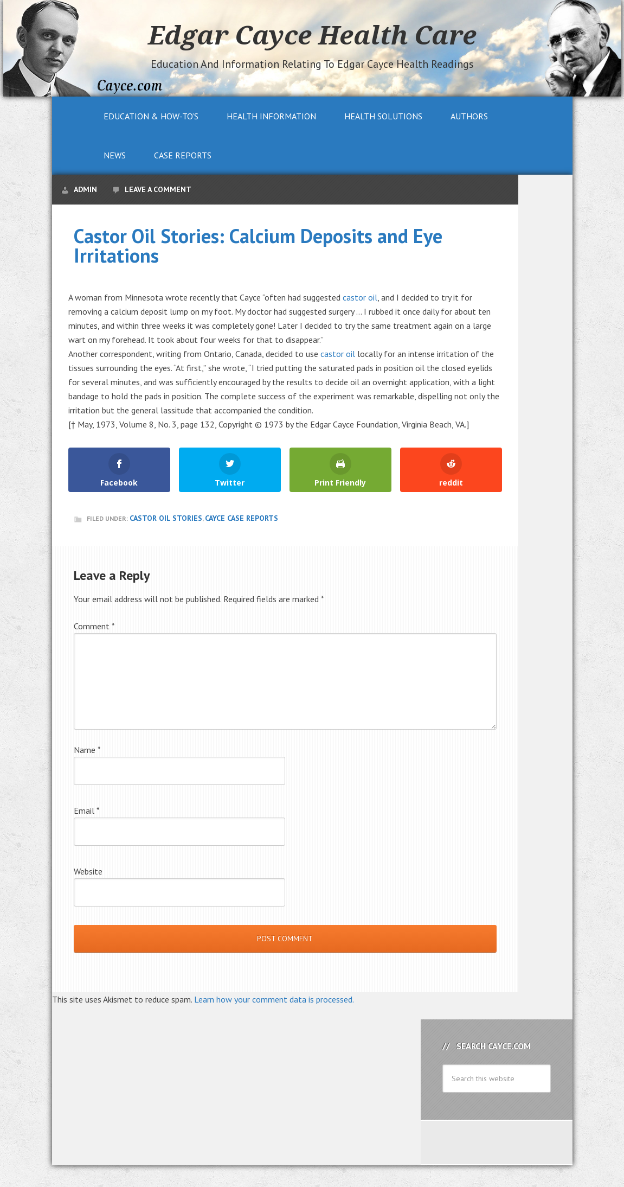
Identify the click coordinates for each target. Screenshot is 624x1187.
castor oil (360, 297)
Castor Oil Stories (166, 518)
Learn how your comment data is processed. (274, 999)
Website (88, 871)
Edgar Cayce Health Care (312, 35)
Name (87, 749)
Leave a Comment (158, 189)
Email (87, 810)
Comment (94, 626)
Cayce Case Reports (241, 518)
